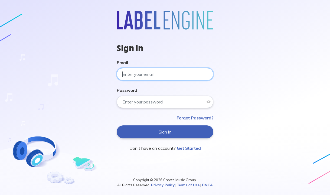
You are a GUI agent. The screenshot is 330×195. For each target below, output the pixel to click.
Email (122, 62)
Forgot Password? (195, 118)
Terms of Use (188, 185)
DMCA (207, 185)
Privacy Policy (163, 185)
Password (127, 90)
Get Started (189, 148)
